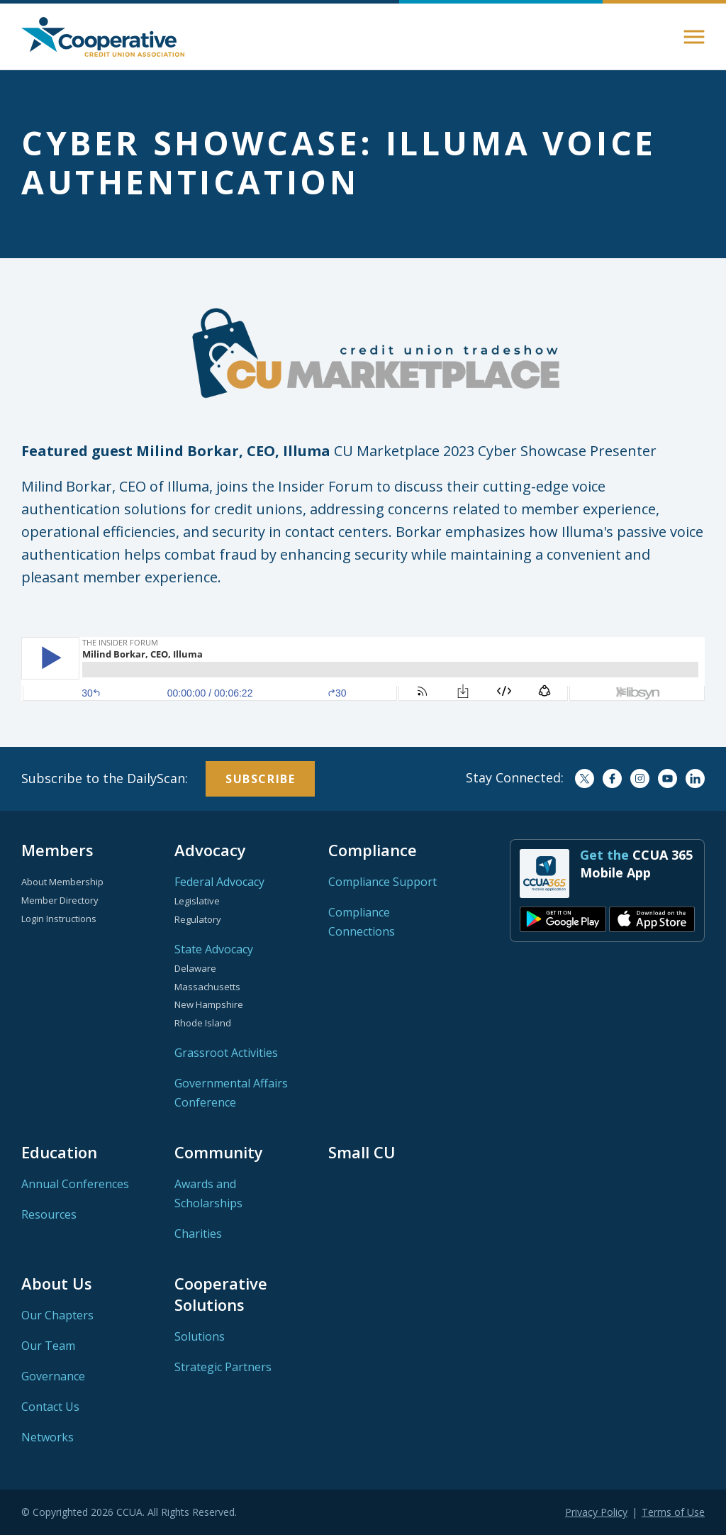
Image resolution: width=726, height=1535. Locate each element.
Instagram (639, 778)
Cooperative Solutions (220, 1294)
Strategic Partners (223, 1367)
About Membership (62, 881)
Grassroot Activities (226, 1052)
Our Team (48, 1345)
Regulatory (197, 919)
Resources (49, 1214)
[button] (694, 37)
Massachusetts (207, 986)
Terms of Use (673, 1512)
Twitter (584, 778)
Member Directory (60, 900)
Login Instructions (58, 918)
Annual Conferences (75, 1184)
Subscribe (260, 779)
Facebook (612, 778)
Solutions (199, 1336)
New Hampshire (208, 1004)
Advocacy (210, 849)
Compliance (372, 849)
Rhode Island (202, 1022)
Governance (53, 1376)
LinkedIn (695, 778)
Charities (198, 1233)
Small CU (362, 1152)
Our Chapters (57, 1315)
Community (218, 1152)
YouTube (667, 778)
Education (59, 1152)
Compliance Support (382, 882)
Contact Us (50, 1406)
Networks (47, 1437)
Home (102, 37)
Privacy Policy (596, 1512)
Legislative (197, 900)
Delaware (195, 968)
